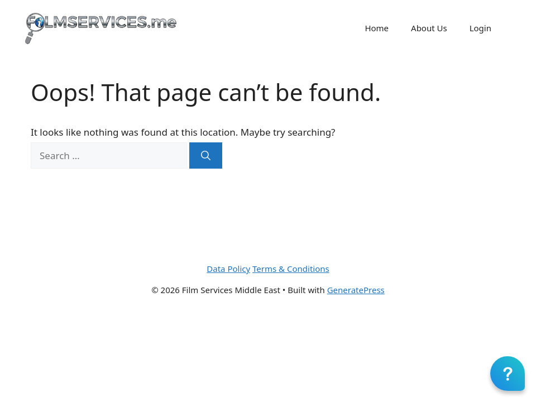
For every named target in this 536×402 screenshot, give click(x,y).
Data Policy (228, 268)
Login (480, 28)
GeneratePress (356, 289)
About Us (429, 28)
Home (377, 28)
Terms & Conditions (290, 268)
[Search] (205, 155)
